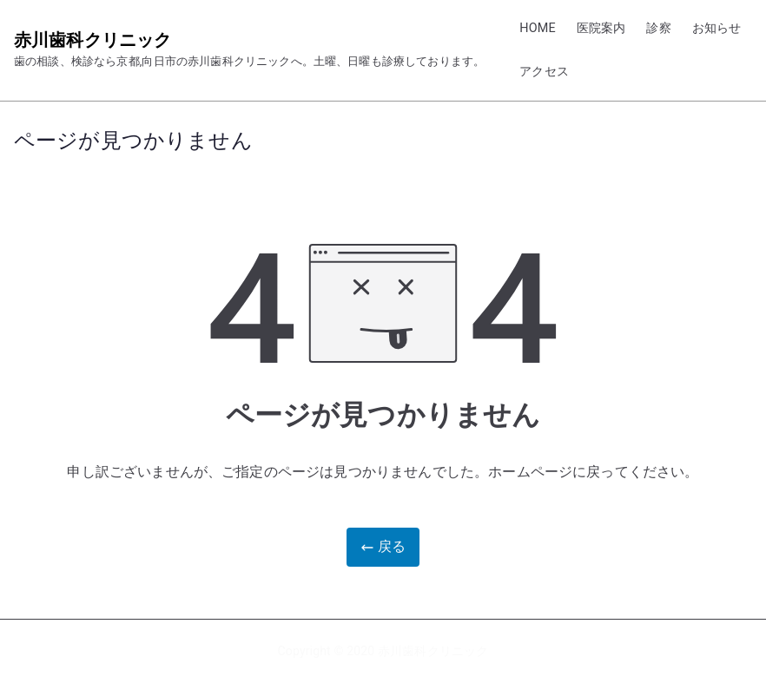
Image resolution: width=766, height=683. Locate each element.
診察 (658, 28)
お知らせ (717, 28)
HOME (537, 28)
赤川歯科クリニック (92, 40)
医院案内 (601, 28)
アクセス (544, 71)
